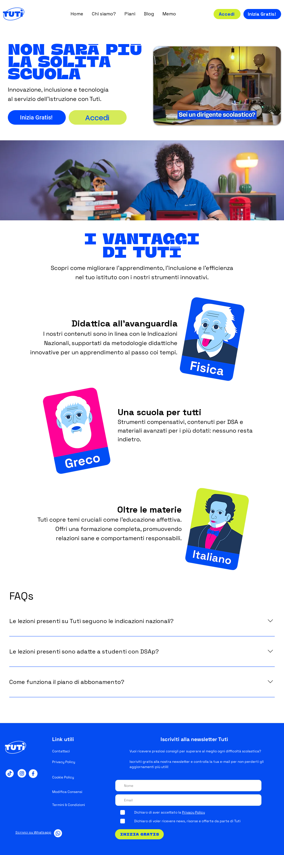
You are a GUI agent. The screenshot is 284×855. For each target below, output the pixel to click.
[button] (104, 14)
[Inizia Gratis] (139, 834)
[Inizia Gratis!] (262, 14)
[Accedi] (227, 14)
